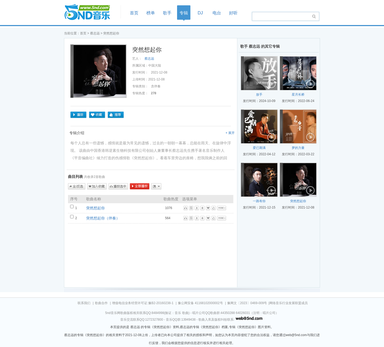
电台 (217, 13)
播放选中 (118, 186)
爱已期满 (259, 148)
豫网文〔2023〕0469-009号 (247, 303)
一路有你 (259, 201)
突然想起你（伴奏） (103, 218)
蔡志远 (95, 33)
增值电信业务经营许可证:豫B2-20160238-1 (142, 303)
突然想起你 (95, 208)
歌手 (167, 13)
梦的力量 (298, 148)
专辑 (183, 13)
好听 (233, 13)
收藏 (97, 115)
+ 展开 (230, 133)
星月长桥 (298, 94)
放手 (259, 94)
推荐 (116, 115)
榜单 (150, 13)
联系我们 (84, 303)
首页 (90, 12)
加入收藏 (97, 186)
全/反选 (76, 186)
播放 (78, 115)
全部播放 (139, 186)
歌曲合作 (101, 303)
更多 (156, 186)
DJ (200, 13)
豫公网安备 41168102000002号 (200, 303)
